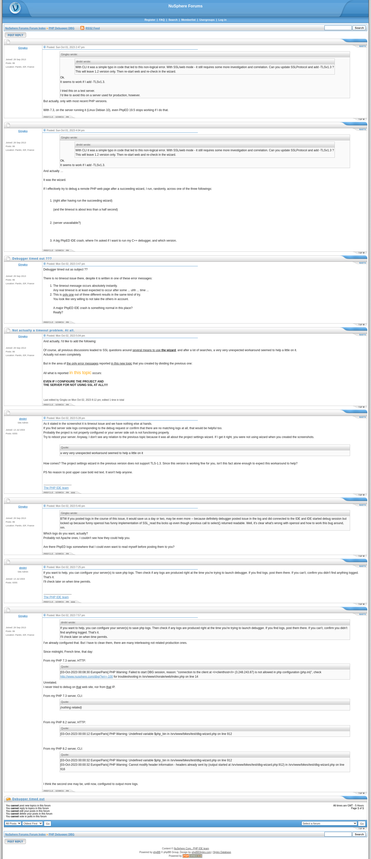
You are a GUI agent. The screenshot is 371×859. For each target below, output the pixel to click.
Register (150, 19)
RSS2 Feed (90, 28)
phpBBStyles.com (201, 852)
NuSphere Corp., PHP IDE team (191, 848)
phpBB (156, 852)
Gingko (23, 47)
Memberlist (188, 19)
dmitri (23, 418)
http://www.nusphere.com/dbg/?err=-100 (86, 676)
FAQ (162, 19)
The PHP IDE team (56, 488)
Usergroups (207, 19)
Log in (222, 19)
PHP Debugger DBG (61, 28)
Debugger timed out (28, 799)
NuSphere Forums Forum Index (25, 28)
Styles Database (222, 852)
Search (173, 19)
